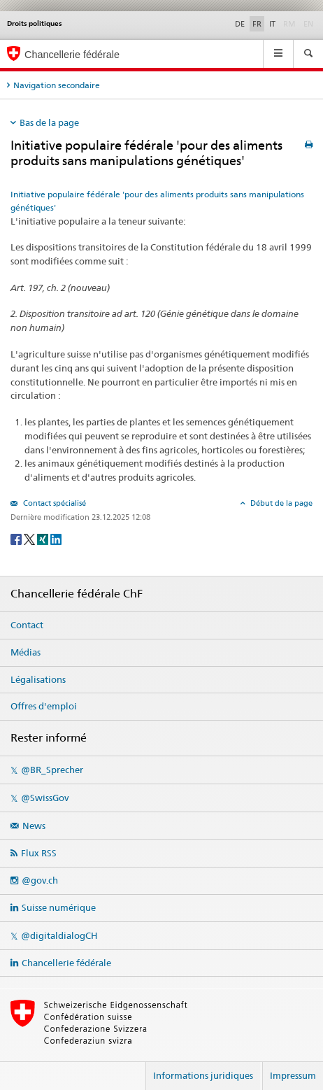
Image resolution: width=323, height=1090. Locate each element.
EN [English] (308, 24)
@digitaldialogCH (59, 935)
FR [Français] (256, 24)
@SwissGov (45, 797)
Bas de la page (49, 122)
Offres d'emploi (43, 706)
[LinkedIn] (56, 538)
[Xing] (43, 538)
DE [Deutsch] (240, 24)
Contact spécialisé (53, 503)
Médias (25, 652)
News (33, 825)
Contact (26, 624)
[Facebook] (17, 538)
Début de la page (280, 503)
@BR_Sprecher (52, 769)
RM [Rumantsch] (289, 24)
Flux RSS (39, 852)
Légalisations (38, 679)
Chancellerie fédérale (66, 962)
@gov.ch (40, 880)
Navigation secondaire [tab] (56, 85)
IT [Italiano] (272, 24)
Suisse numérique (59, 907)
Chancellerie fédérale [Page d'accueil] (72, 54)
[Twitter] (30, 538)
